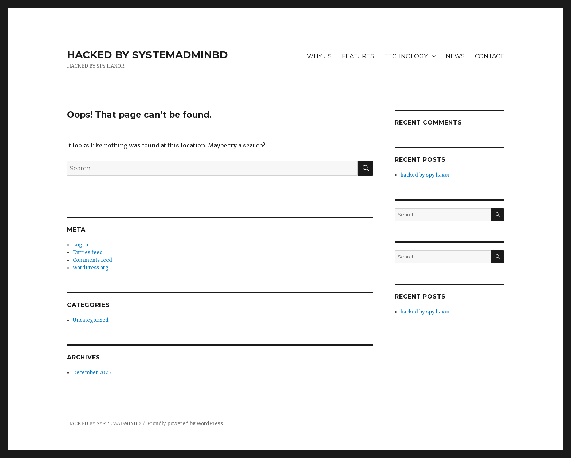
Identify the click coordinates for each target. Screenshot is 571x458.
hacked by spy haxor (425, 175)
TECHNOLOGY (406, 56)
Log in (80, 245)
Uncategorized (91, 320)
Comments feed (92, 260)
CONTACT (489, 56)
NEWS (455, 56)
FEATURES (358, 56)
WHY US (319, 56)
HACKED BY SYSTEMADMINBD (147, 54)
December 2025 (92, 373)
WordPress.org (91, 268)
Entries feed (88, 252)
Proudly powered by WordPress (185, 424)
